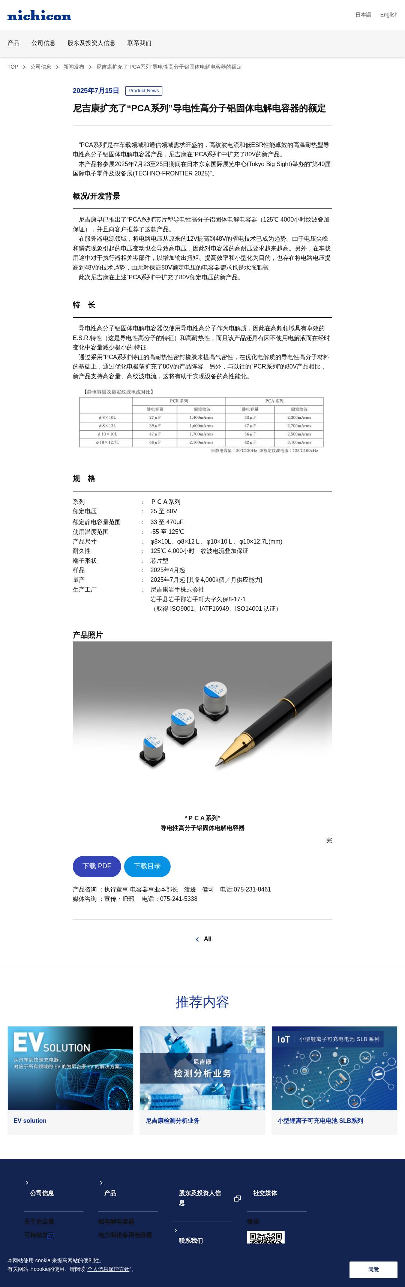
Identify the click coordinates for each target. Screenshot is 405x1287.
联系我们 (140, 43)
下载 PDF (96, 866)
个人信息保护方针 (108, 1274)
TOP (13, 67)
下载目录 (147, 866)
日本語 (363, 15)
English (389, 15)
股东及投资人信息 (92, 43)
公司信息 (40, 67)
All (208, 939)
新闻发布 (73, 67)
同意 (373, 1269)
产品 (104, 1184)
